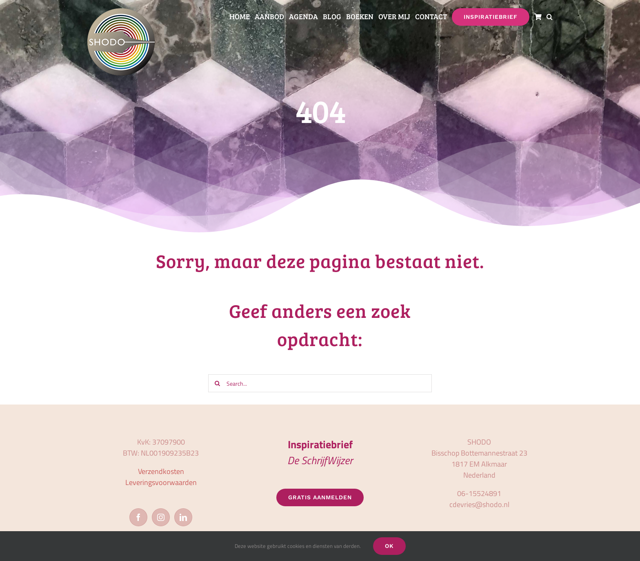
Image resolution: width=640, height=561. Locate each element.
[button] (550, 17)
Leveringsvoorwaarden (161, 482)
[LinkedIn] (183, 517)
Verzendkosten (161, 471)
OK (389, 546)
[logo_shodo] (121, 11)
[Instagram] (161, 517)
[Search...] (319, 383)
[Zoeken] (217, 383)
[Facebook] (138, 517)
